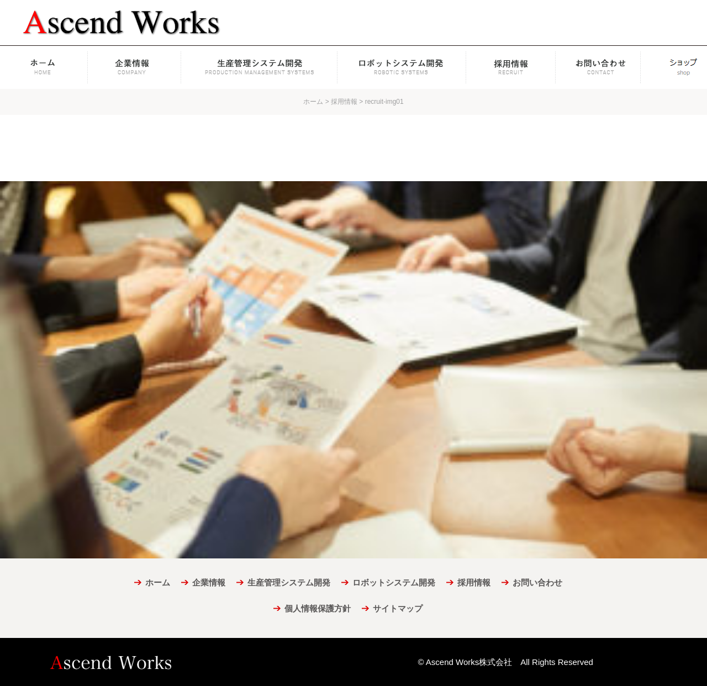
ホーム (44, 67)
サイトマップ (398, 608)
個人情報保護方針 (317, 608)
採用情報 (511, 67)
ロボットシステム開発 (401, 67)
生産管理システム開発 (259, 67)
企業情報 (135, 67)
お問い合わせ (604, 67)
